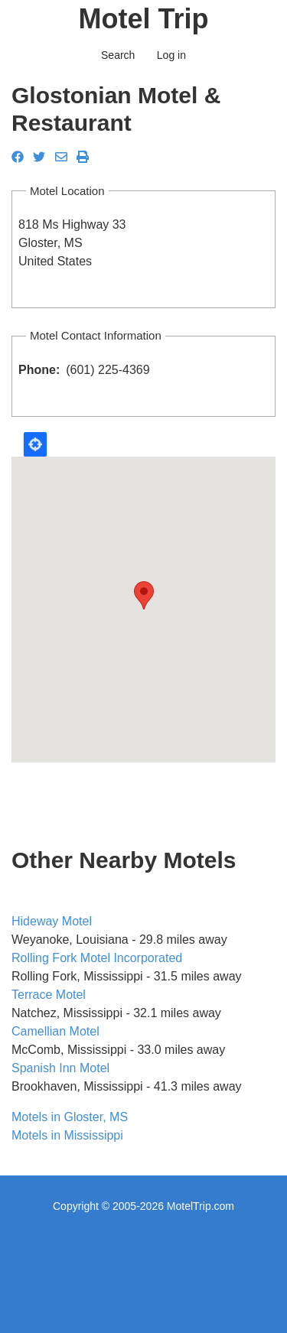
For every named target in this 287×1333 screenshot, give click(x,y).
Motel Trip (144, 18)
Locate (35, 444)
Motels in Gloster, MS (69, 1116)
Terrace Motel (48, 994)
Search (118, 55)
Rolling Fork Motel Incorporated (96, 957)
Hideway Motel (51, 921)
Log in (171, 55)
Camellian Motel (55, 1031)
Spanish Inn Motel (60, 1068)
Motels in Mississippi (67, 1135)
